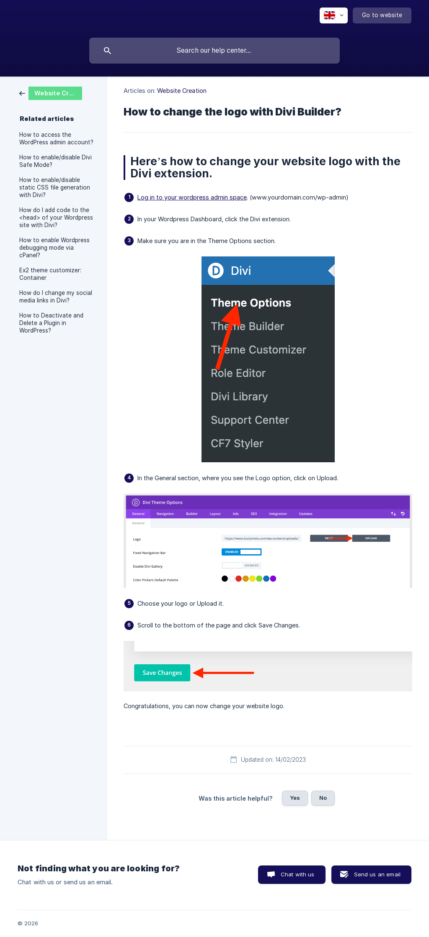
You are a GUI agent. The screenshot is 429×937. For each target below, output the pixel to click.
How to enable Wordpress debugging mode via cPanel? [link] (54, 248)
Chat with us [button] (298, 874)
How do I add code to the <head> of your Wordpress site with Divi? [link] (56, 217)
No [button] (323, 797)
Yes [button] (295, 797)
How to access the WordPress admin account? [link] (56, 138)
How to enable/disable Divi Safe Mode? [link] (55, 161)
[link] (50, 93)
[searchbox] (214, 51)
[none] (334, 15)
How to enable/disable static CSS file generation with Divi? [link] (54, 187)
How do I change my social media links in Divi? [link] (55, 296)
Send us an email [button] (377, 874)
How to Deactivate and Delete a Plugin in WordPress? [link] (51, 323)
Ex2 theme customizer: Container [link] (50, 274)
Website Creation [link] (182, 90)
